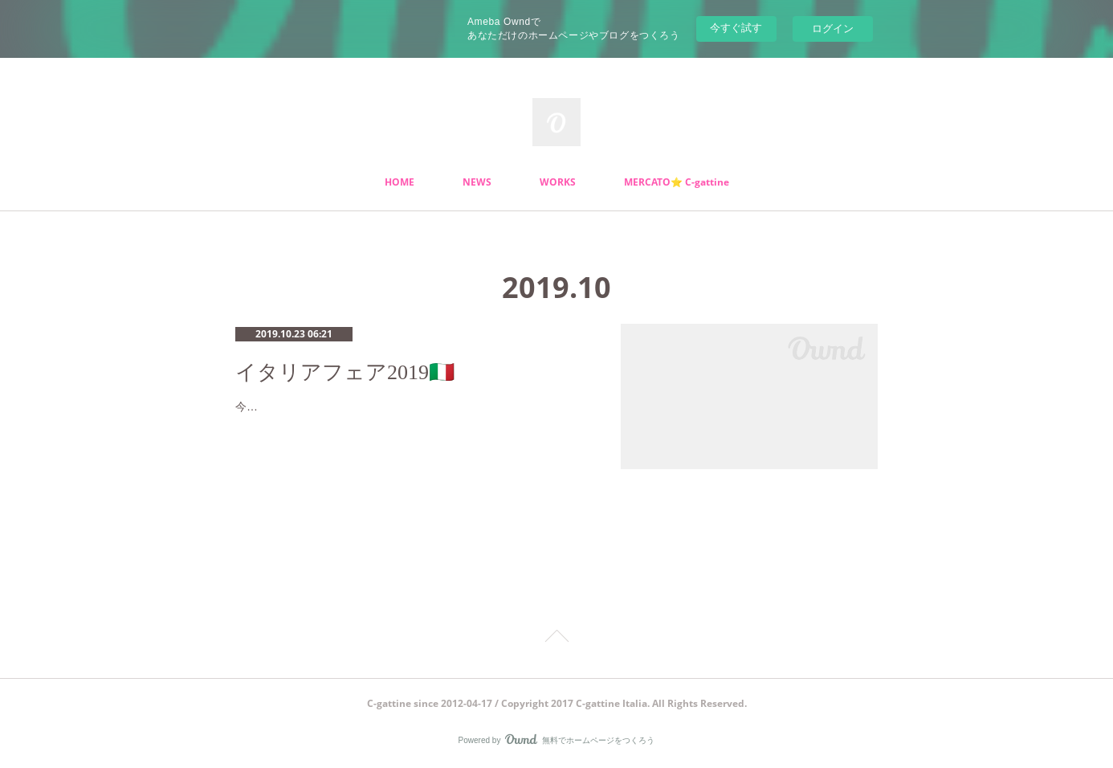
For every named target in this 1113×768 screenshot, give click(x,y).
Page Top (556, 638)
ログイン (833, 28)
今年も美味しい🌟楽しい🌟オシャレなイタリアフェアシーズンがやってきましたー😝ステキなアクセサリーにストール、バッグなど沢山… (412, 416)
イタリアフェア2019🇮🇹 (345, 372)
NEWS (477, 182)
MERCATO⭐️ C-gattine (676, 182)
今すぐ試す (736, 28)
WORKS (558, 182)
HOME (399, 182)
